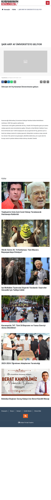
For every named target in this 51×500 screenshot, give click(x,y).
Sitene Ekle (37, 411)
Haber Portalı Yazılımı (27, 422)
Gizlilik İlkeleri (28, 411)
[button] (41, 82)
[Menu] (47, 3)
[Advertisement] (25, 26)
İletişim (19, 411)
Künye (12, 411)
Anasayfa (5, 9)
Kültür (14, 9)
